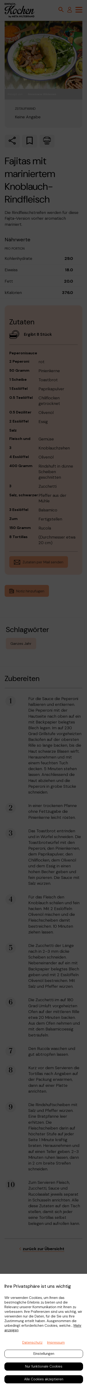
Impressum (56, 1342)
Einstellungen (43, 1353)
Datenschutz (32, 1342)
